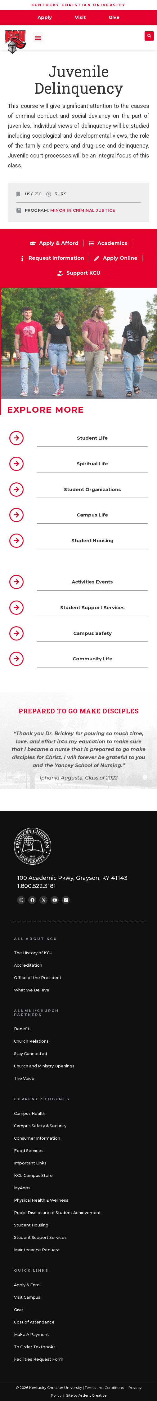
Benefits (23, 1028)
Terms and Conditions (104, 1387)
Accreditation (28, 965)
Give (18, 1309)
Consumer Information (37, 1138)
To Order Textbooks (35, 1347)
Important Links (30, 1163)
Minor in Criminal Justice (82, 210)
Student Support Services (40, 1237)
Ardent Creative (92, 1395)
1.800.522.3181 (36, 886)
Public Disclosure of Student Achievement (57, 1212)
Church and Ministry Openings (44, 1066)
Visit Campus (27, 1297)
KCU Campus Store (33, 1175)
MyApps (22, 1188)
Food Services (28, 1150)
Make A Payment (31, 1334)
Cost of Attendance (34, 1322)
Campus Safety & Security (40, 1126)
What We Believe (31, 990)
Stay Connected (30, 1053)
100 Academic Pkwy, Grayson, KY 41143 (72, 878)
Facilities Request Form (38, 1359)
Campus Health (29, 1113)
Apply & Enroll (28, 1285)
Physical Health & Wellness (41, 1200)
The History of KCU (33, 953)
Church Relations (31, 1041)
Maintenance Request (37, 1250)
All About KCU (35, 939)
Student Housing (31, 1225)
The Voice (24, 1078)
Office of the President (37, 977)
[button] (38, 37)
